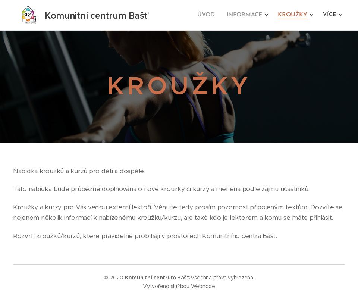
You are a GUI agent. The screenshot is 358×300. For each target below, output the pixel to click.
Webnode (203, 286)
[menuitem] (210, 15)
